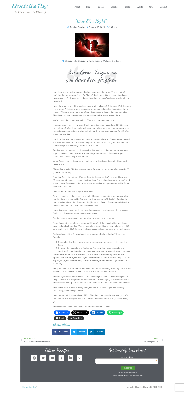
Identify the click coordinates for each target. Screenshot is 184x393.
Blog (88, 7)
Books (127, 7)
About (77, 7)
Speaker (114, 7)
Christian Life (71, 61)
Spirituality (117, 61)
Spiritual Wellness (103, 61)
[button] (61, 332)
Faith (91, 61)
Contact (163, 7)
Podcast (100, 7)
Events (140, 7)
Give (151, 7)
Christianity (83, 61)
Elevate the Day (30, 5)
